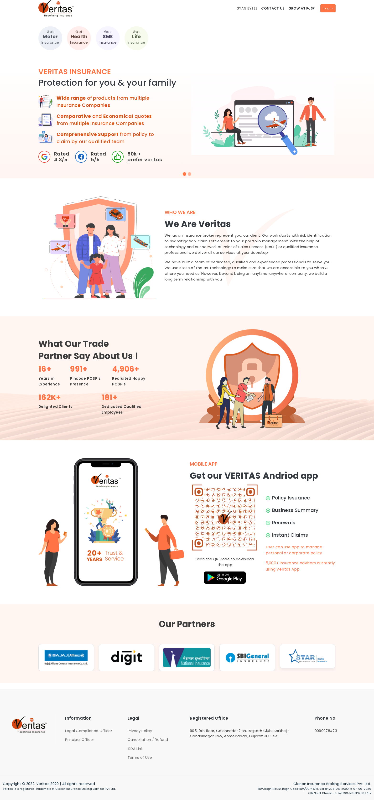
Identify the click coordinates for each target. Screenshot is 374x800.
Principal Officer (79, 739)
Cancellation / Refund (148, 739)
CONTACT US (272, 8)
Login (327, 8)
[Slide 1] (184, 174)
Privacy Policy (140, 730)
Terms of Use (140, 757)
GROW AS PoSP (301, 8)
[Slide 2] (189, 174)
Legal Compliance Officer (88, 730)
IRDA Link (135, 748)
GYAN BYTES (246, 8)
